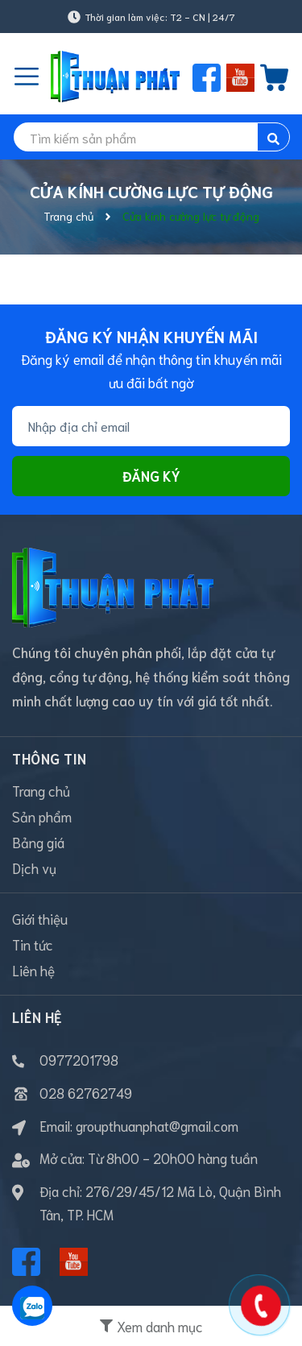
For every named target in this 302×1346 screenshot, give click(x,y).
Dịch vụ (34, 867)
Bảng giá (38, 842)
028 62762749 (85, 1092)
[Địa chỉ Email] (151, 426)
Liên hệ (33, 970)
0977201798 (78, 1059)
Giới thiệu (40, 918)
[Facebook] (26, 1262)
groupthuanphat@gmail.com (157, 1125)
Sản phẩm (42, 816)
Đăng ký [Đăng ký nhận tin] (151, 475)
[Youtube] (74, 1262)
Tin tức (32, 944)
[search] (151, 137)
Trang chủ (41, 790)
